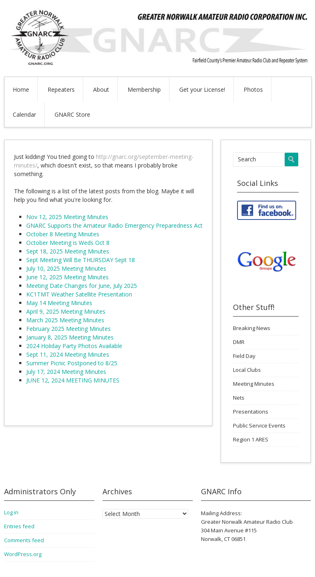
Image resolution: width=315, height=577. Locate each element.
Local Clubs (247, 369)
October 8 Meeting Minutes (62, 234)
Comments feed (24, 540)
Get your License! (202, 89)
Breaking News (251, 328)
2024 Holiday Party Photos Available (74, 346)
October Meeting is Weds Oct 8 (68, 243)
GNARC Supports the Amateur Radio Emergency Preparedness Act (114, 225)
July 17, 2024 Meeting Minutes (66, 372)
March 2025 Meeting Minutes (65, 320)
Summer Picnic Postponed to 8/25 (71, 363)
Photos (253, 89)
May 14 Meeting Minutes (59, 303)
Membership (144, 89)
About (101, 89)
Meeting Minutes (253, 383)
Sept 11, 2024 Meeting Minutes (67, 354)
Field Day (244, 356)
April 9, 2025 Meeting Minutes (65, 311)
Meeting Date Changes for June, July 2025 (81, 286)
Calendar (24, 114)
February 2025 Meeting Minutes (68, 329)
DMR (238, 342)
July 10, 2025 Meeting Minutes (66, 268)
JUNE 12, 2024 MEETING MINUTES (72, 380)
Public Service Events (259, 425)
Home (21, 89)
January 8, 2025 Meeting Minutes (70, 337)
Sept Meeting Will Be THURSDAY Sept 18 (80, 260)
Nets (238, 397)
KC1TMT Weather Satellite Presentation (79, 294)
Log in (11, 512)
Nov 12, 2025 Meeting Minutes (67, 217)
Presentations (250, 411)
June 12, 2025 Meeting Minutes (67, 277)
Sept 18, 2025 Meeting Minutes (67, 251)
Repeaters (61, 89)
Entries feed (19, 526)
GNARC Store (72, 114)
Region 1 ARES (250, 439)
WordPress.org (22, 554)
